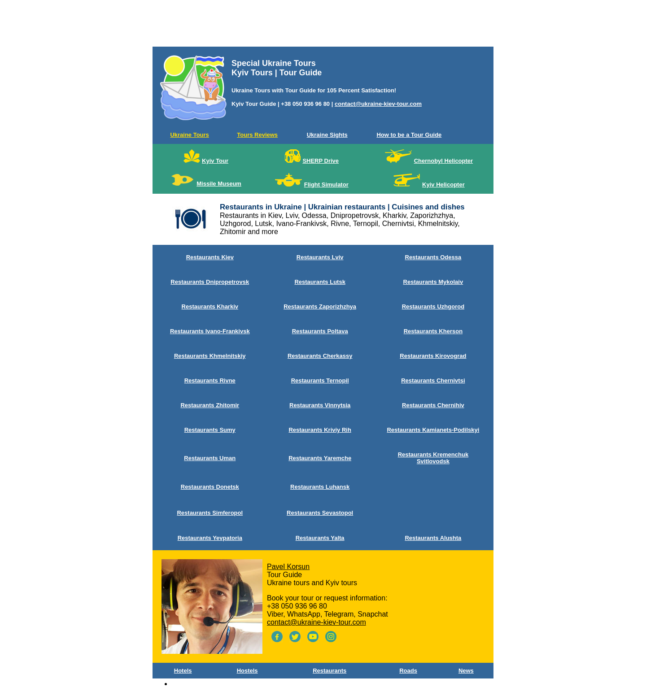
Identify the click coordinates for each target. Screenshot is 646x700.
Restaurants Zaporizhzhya (320, 306)
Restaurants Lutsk (319, 281)
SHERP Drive (320, 160)
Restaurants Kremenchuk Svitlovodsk (433, 458)
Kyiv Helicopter (443, 184)
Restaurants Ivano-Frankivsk (210, 331)
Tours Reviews (257, 134)
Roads (408, 670)
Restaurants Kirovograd (433, 355)
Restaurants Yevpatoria (210, 538)
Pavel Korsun (288, 566)
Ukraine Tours (189, 134)
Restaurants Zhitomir (209, 405)
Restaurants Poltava (320, 331)
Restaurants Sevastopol (320, 512)
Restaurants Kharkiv (210, 306)
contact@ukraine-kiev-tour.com (378, 103)
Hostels (247, 670)
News (466, 670)
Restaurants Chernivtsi (433, 380)
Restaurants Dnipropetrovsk (209, 281)
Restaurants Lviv (320, 257)
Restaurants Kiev (210, 257)
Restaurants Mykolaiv (433, 281)
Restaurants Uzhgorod (433, 306)
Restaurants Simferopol (210, 512)
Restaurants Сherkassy (320, 355)
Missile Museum (218, 183)
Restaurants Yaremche (319, 458)
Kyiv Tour (215, 160)
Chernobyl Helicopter (443, 160)
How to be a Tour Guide (408, 134)
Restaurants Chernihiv (433, 405)
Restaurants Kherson (433, 331)
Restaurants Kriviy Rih (319, 429)
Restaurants (329, 670)
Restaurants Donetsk (210, 486)
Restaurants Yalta (320, 538)
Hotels (183, 670)
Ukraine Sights (327, 134)
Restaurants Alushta (433, 538)
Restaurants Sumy (210, 429)
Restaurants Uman (210, 458)
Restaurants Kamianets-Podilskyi (433, 429)
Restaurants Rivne (210, 380)
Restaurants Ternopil (320, 380)
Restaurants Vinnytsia (319, 405)
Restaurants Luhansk (319, 486)
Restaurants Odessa (433, 257)
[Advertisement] (323, 25)
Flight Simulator (326, 184)
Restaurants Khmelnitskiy (210, 355)
